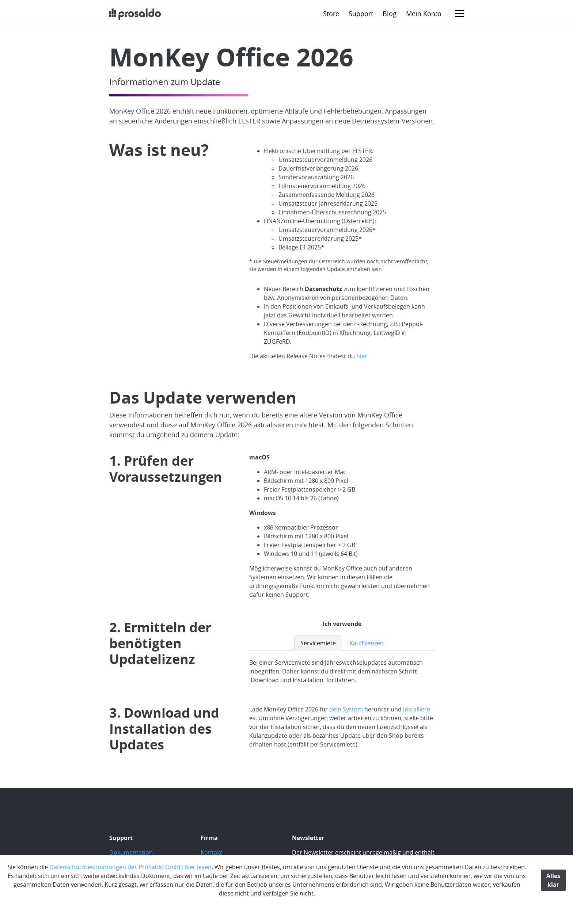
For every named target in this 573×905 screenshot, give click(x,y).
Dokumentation (131, 852)
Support (361, 13)
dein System (346, 709)
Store (331, 13)
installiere (416, 709)
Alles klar (553, 880)
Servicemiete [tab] (318, 643)
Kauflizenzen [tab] (366, 643)
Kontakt (211, 852)
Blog (389, 13)
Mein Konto (423, 13)
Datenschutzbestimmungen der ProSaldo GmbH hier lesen (130, 867)
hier (361, 356)
